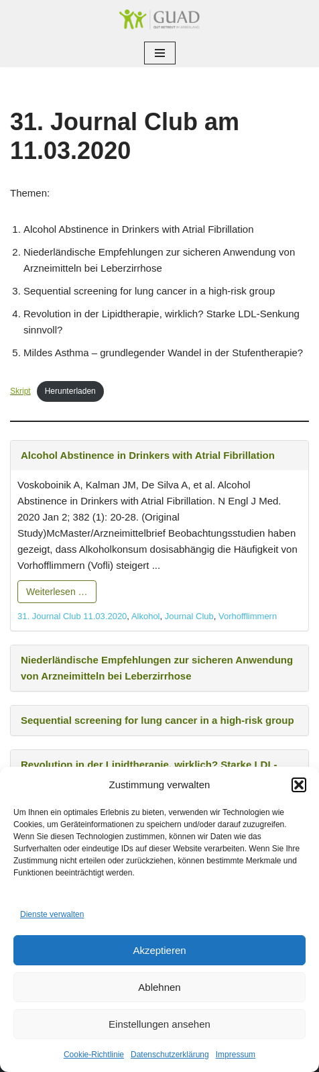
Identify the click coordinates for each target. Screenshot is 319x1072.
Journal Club (189, 616)
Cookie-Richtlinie (94, 1054)
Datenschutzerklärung (170, 1054)
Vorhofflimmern (247, 616)
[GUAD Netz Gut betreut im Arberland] (159, 19)
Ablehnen (159, 987)
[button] (299, 785)
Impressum (235, 1054)
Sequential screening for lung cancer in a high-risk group (157, 720)
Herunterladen (70, 391)
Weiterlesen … (57, 591)
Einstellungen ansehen (159, 1024)
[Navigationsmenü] (160, 53)
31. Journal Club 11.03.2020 (72, 616)
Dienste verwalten (52, 914)
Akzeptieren (159, 950)
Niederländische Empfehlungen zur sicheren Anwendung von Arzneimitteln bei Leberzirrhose (157, 668)
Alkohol (145, 616)
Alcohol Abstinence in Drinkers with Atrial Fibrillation (148, 455)
